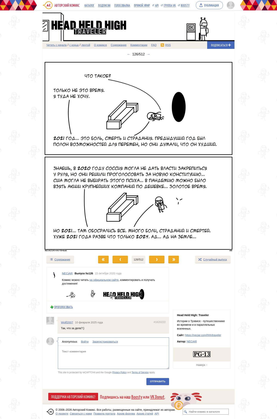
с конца (74, 45)
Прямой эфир (142, 5)
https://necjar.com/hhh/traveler (203, 335)
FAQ (154, 45)
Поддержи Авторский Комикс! (73, 396)
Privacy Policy (119, 372)
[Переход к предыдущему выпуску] (67, 156)
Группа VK (170, 5)
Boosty (185, 5)
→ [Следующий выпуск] (148, 54)
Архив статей (145, 413)
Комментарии (138, 45)
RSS (168, 45)
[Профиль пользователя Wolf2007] (52, 321)
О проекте (62, 413)
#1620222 (160, 322)
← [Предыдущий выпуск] (128, 54)
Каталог (89, 5)
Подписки (104, 5)
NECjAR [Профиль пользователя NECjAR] (67, 273)
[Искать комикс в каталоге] (185, 411)
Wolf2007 (67, 322)
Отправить (157, 381)
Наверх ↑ (201, 364)
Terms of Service (140, 372)
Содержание (119, 45)
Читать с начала (56, 45)
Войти (84, 341)
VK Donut (157, 397)
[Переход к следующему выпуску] (138, 156)
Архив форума (126, 413)
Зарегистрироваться (105, 341)
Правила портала (104, 413)
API (157, 5)
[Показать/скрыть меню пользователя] (229, 5)
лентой (85, 45)
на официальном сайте (103, 279)
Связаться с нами (81, 413)
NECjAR (192, 341)
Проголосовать (63, 307)
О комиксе (100, 45)
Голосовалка (122, 5)
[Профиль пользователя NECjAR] (54, 284)
